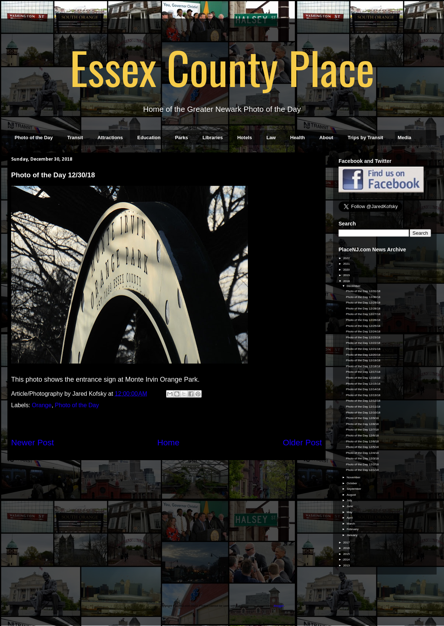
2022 (346, 258)
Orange (41, 405)
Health (297, 137)
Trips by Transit (365, 137)
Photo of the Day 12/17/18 (363, 372)
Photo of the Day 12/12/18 (363, 400)
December (354, 286)
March (351, 523)
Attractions (110, 137)
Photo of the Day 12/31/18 (363, 291)
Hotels (244, 137)
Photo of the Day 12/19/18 (363, 360)
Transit (75, 137)
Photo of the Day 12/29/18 (363, 302)
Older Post (302, 442)
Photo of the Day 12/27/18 (363, 314)
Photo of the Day (34, 137)
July (350, 500)
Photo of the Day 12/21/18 (363, 349)
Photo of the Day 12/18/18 (363, 366)
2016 (346, 548)
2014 (346, 559)
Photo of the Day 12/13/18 (363, 395)
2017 (346, 542)
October (352, 483)
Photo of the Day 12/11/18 (363, 406)
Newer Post (32, 442)
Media (404, 137)
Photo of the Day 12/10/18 (363, 412)
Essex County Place (222, 67)
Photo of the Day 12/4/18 (362, 453)
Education (149, 137)
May (350, 512)
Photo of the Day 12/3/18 (362, 458)
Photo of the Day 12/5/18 (362, 447)
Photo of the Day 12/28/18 (363, 308)
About (326, 137)
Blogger (279, 605)
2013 (346, 565)
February (353, 529)
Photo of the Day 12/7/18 (362, 429)
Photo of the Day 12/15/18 (363, 383)
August (352, 494)
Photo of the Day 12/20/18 (363, 354)
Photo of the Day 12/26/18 (363, 320)
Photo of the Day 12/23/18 (363, 337)
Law (271, 137)
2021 (346, 263)
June (350, 506)
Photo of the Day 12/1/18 (362, 470)
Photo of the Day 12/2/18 (362, 464)
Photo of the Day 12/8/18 (362, 424)
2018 (346, 281)
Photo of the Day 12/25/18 (363, 326)
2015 (346, 554)
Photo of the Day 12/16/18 (363, 377)
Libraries (212, 137)
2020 (346, 269)
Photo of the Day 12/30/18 (363, 297)
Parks (181, 137)
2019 (346, 275)
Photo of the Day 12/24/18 (363, 331)
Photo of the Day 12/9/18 (362, 418)
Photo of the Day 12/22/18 (363, 343)
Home (168, 442)
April (350, 517)
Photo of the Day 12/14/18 (363, 389)
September (354, 489)
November (354, 477)
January (352, 535)
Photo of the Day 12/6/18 (362, 435)
